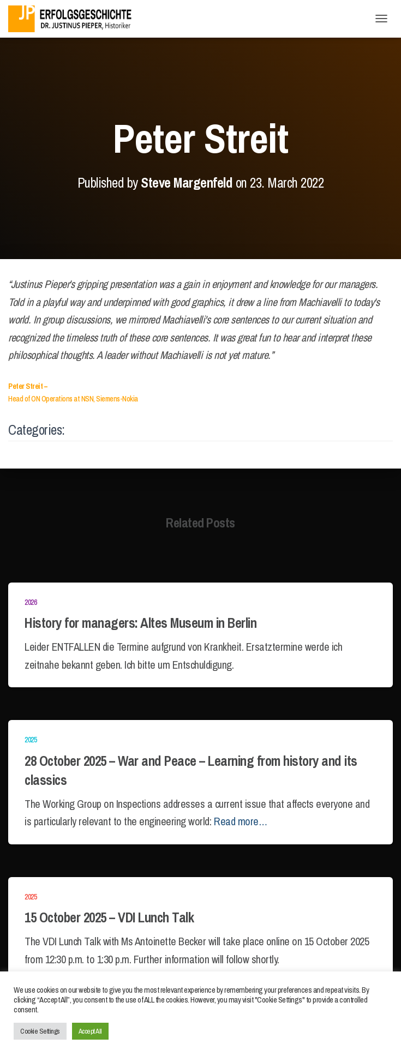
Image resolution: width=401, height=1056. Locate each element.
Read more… (240, 821)
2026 (31, 602)
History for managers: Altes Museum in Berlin (140, 623)
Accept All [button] (90, 1031)
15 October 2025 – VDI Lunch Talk (109, 917)
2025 (31, 740)
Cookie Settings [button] (40, 1031)
